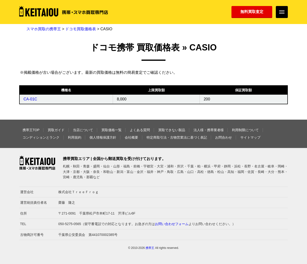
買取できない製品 (171, 130)
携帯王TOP (31, 130)
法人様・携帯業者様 (209, 130)
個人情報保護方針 (102, 137)
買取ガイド (56, 130)
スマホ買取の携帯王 (43, 29)
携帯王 (150, 248)
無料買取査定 (251, 12)
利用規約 (74, 137)
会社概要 (131, 137)
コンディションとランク (41, 137)
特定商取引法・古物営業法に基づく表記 (177, 137)
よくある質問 (140, 130)
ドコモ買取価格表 (80, 29)
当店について (83, 130)
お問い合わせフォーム (172, 224)
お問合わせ (223, 137)
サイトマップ (250, 137)
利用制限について (245, 130)
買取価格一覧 (111, 130)
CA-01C (30, 99)
